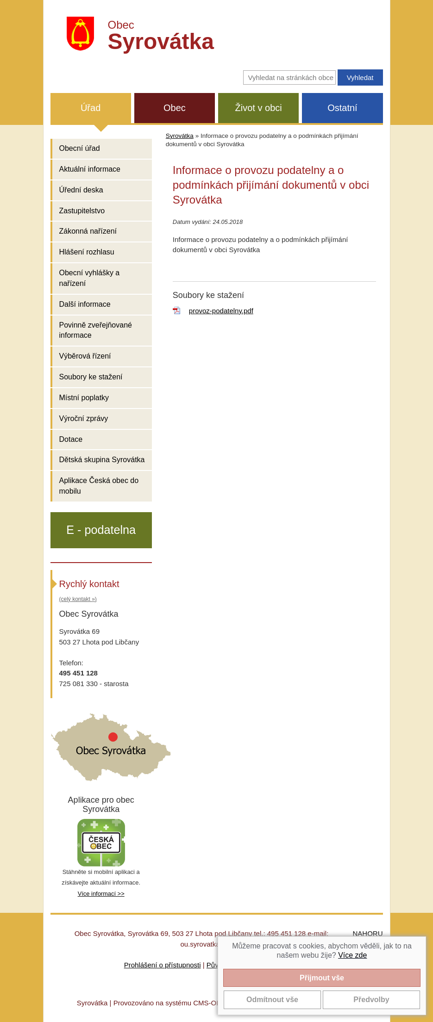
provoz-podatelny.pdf (221, 311)
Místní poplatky (84, 398)
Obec (174, 108)
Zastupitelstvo (82, 211)
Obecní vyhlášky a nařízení (89, 278)
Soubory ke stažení (91, 377)
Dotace (71, 439)
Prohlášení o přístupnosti (162, 965)
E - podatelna (101, 529)
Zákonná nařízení (88, 231)
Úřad (90, 108)
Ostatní (342, 108)
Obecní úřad (79, 148)
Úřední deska (81, 190)
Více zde (352, 955)
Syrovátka (180, 135)
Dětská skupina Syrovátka (102, 460)
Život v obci (258, 108)
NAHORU (367, 933)
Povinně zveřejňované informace (95, 330)
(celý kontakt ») (78, 599)
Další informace (85, 304)
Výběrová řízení (85, 356)
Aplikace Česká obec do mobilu (99, 486)
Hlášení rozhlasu (86, 252)
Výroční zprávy (83, 418)
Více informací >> (101, 893)
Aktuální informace (90, 169)
